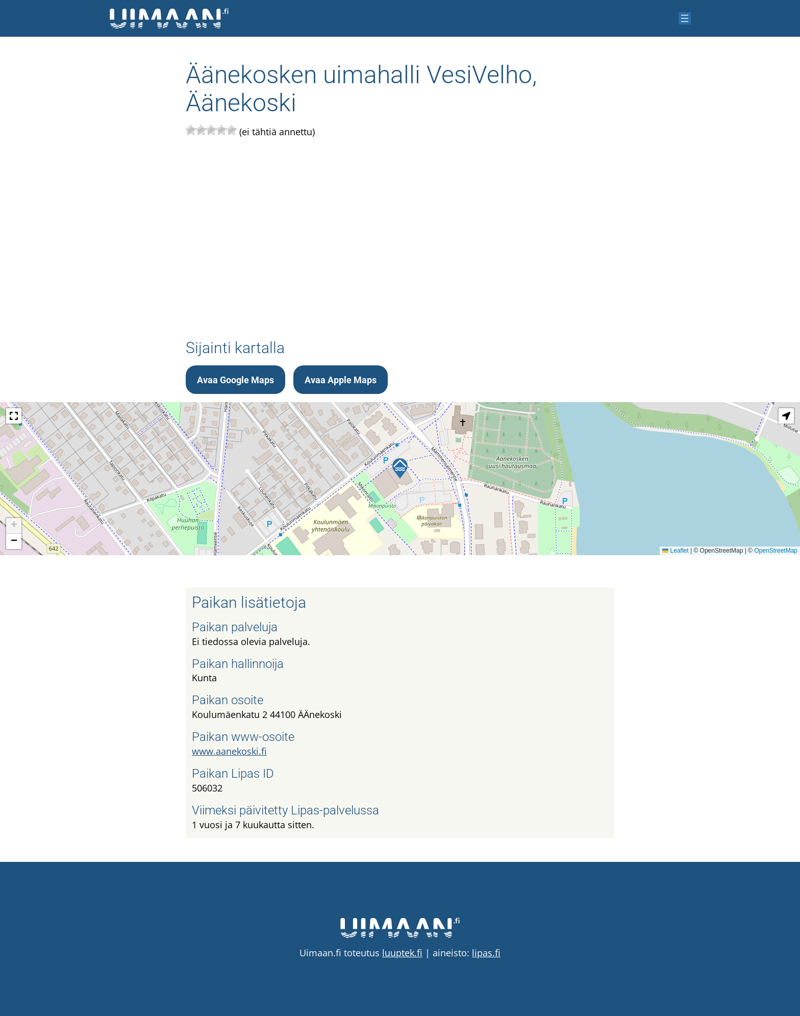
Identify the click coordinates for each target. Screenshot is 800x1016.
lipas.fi (486, 953)
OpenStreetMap (775, 550)
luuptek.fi (402, 953)
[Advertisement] (400, 235)
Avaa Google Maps (235, 380)
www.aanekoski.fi (229, 751)
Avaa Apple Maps (341, 380)
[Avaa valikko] (685, 18)
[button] (400, 468)
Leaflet (675, 550)
